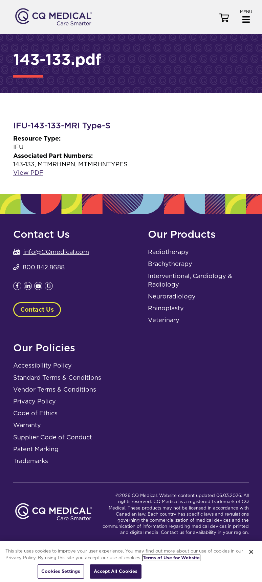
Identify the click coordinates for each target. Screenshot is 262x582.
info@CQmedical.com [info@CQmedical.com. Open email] (56, 251)
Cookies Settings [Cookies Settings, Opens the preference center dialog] (60, 571)
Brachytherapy (170, 263)
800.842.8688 (44, 267)
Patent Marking (36, 449)
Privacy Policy (34, 401)
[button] (246, 15)
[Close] (251, 551)
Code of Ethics (35, 413)
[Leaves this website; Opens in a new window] (17, 287)
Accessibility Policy (42, 365)
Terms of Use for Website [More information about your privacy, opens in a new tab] (171, 557)
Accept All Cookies (115, 571)
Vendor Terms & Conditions (54, 389)
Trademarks (30, 460)
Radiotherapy (168, 251)
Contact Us (37, 309)
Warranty (27, 425)
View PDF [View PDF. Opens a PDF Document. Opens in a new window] (28, 172)
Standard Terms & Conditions (57, 377)
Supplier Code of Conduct (52, 437)
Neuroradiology (172, 296)
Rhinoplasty (166, 308)
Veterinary (163, 320)
